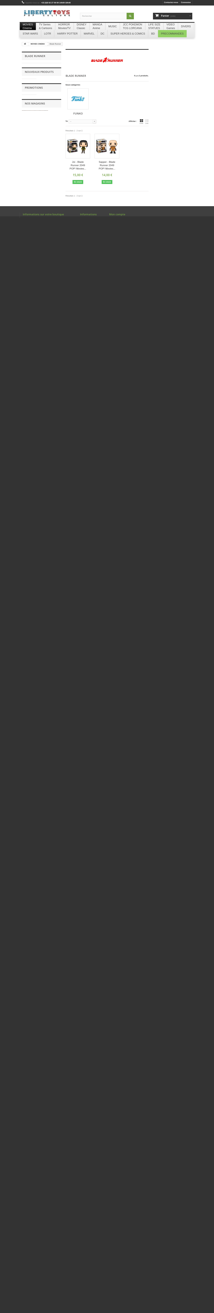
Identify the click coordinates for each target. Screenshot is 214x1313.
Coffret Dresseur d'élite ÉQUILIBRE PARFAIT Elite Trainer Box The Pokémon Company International (50, 394)
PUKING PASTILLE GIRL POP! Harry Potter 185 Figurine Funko (48, 723)
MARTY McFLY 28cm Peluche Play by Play (49, 232)
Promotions (34, 1177)
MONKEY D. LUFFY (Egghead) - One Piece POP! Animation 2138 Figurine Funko (50, 689)
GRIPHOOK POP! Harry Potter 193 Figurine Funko (48, 596)
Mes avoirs (114, 1282)
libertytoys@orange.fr (44, 1294)
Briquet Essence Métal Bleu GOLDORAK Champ (50, 1141)
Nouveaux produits (39, 76)
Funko (27, 65)
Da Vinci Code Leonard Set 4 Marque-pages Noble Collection (49, 1189)
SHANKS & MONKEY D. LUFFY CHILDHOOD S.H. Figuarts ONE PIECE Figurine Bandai (49, 960)
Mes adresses (115, 1285)
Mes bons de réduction (119, 1293)
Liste (147, 121)
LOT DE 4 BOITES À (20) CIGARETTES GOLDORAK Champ (49, 1031)
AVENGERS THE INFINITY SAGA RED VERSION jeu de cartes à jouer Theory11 (49, 430)
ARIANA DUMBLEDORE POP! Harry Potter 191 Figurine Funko (49, 626)
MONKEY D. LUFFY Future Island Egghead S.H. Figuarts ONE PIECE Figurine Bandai (49, 997)
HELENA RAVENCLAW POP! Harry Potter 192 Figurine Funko (49, 566)
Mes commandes (116, 1278)
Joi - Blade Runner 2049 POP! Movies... (78, 165)
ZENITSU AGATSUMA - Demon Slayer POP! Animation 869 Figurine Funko (50, 925)
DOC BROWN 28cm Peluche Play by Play (49, 209)
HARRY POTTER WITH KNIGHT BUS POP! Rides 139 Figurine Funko (49, 754)
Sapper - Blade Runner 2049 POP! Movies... (107, 165)
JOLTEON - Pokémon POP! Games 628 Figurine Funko (49, 895)
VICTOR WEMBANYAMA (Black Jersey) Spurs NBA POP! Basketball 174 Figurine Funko (49, 860)
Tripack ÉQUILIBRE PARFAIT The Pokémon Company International (49, 327)
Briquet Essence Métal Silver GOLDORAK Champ (50, 1089)
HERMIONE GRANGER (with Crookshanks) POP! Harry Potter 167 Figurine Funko (49, 787)
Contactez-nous (171, 2)
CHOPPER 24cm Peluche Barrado (47, 114)
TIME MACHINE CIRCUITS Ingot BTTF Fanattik (50, 535)
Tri (67, 121)
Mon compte (117, 1273)
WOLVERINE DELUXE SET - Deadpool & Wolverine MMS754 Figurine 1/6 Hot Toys (50, 467)
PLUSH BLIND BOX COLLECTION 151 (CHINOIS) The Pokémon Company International (49, 296)
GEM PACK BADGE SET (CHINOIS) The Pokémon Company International (49, 88)
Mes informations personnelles (123, 1289)
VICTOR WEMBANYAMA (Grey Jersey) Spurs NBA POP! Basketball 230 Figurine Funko (50, 824)
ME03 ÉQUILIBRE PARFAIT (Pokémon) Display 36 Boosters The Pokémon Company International (50, 359)
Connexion (186, 2)
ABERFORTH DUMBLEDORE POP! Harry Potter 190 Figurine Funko (49, 657)
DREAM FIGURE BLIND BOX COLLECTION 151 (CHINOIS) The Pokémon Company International (48, 261)
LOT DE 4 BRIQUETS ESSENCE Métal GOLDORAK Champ (50, 1060)
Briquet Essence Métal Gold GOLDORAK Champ (50, 1115)
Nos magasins (35, 1225)
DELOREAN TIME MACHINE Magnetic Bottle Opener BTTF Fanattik (49, 503)
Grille (141, 121)
